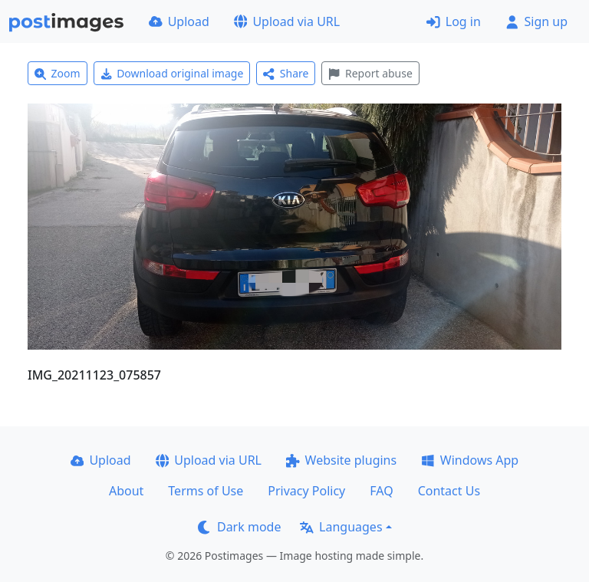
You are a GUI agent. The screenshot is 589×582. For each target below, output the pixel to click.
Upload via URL (287, 21)
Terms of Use (205, 490)
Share (285, 73)
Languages (341, 526)
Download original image (172, 73)
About (126, 490)
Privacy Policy (306, 490)
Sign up (536, 21)
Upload (179, 21)
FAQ (381, 490)
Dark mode (239, 526)
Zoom (58, 73)
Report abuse (370, 73)
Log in (453, 21)
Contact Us (449, 490)
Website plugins (341, 460)
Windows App (469, 460)
